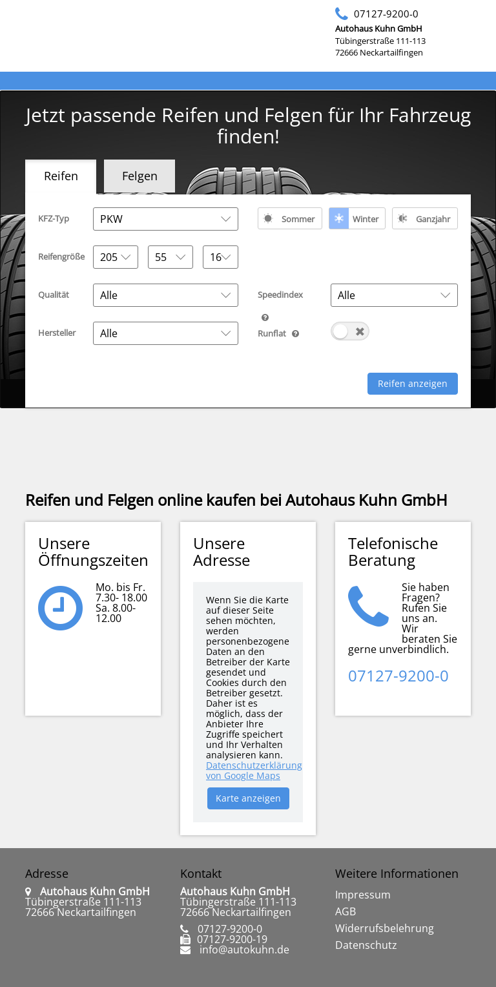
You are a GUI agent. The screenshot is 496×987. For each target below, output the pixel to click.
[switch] (350, 331)
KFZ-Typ (53, 218)
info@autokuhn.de (244, 949)
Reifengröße (60, 256)
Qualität (53, 294)
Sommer (298, 219)
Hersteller (57, 332)
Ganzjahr (433, 219)
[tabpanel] (248, 301)
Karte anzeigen (248, 798)
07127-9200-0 (386, 13)
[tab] (60, 177)
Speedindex (289, 297)
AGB (345, 911)
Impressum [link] (363, 895)
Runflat (289, 333)
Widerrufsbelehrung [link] (384, 928)
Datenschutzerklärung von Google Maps (254, 770)
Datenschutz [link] (366, 945)
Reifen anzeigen (413, 383)
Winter (365, 219)
